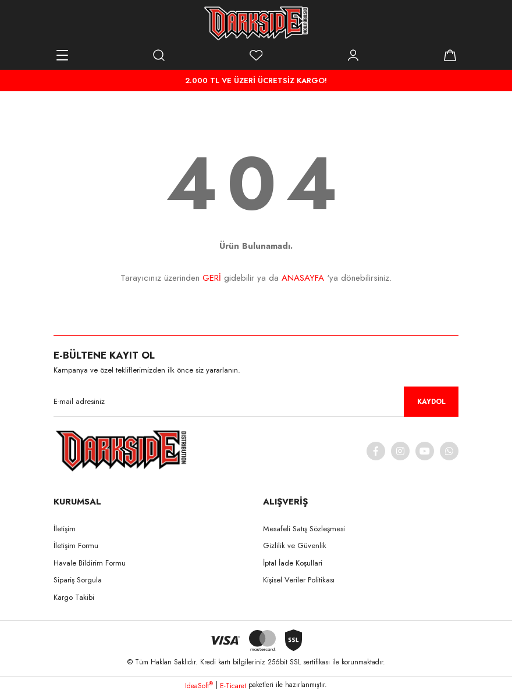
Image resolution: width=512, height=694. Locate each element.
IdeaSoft (199, 686)
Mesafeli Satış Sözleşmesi (304, 528)
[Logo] (256, 23)
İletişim (65, 528)
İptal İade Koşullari (292, 562)
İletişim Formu (76, 545)
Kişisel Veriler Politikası (299, 579)
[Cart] (449, 55)
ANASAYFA (303, 277)
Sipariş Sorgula (78, 579)
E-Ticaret (233, 686)
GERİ (211, 277)
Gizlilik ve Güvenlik (294, 545)
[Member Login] (353, 55)
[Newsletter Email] (256, 402)
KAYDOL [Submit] (431, 401)
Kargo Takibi (74, 597)
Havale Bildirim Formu (90, 562)
